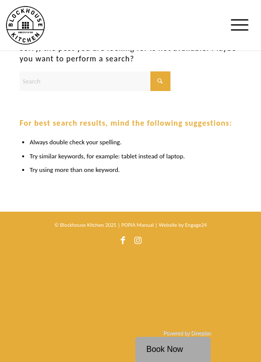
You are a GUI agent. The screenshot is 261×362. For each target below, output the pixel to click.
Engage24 (196, 225)
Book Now (164, 349)
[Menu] (241, 25)
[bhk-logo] (109, 25)
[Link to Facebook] (122, 243)
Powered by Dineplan (187, 333)
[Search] (95, 81)
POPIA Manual (137, 225)
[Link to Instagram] (137, 243)
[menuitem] (241, 25)
